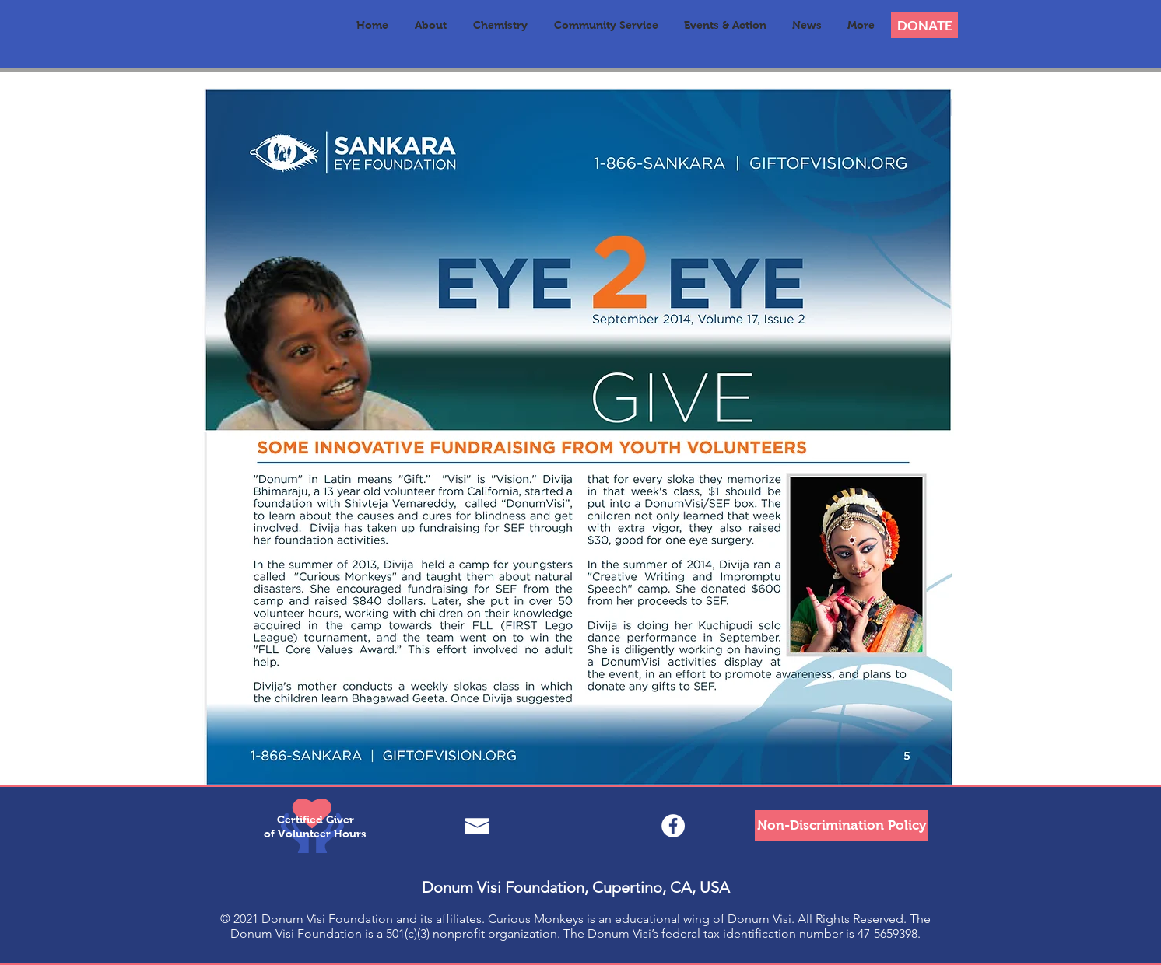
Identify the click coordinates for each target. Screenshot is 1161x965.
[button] (431, 25)
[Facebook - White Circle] (673, 825)
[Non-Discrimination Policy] (841, 825)
